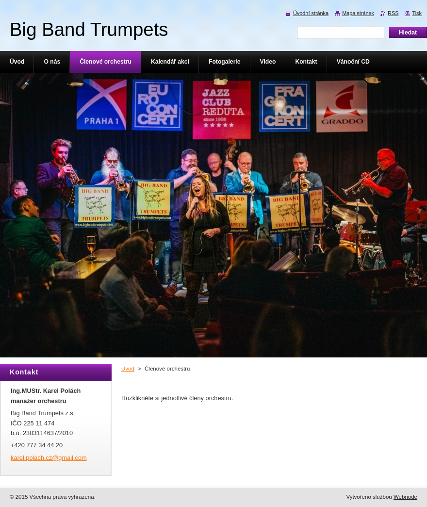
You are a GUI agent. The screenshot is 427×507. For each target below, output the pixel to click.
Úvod (127, 369)
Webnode (405, 497)
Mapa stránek (358, 13)
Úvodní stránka (310, 13)
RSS (393, 13)
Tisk (417, 13)
